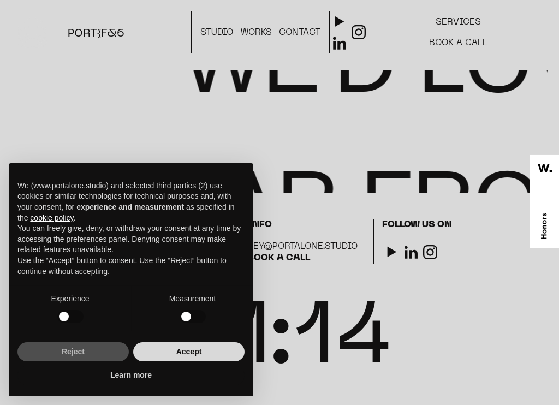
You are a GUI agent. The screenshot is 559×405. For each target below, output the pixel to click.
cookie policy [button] (51, 217)
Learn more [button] (131, 375)
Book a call (278, 258)
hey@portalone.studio (302, 246)
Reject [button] (73, 351)
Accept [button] (189, 351)
